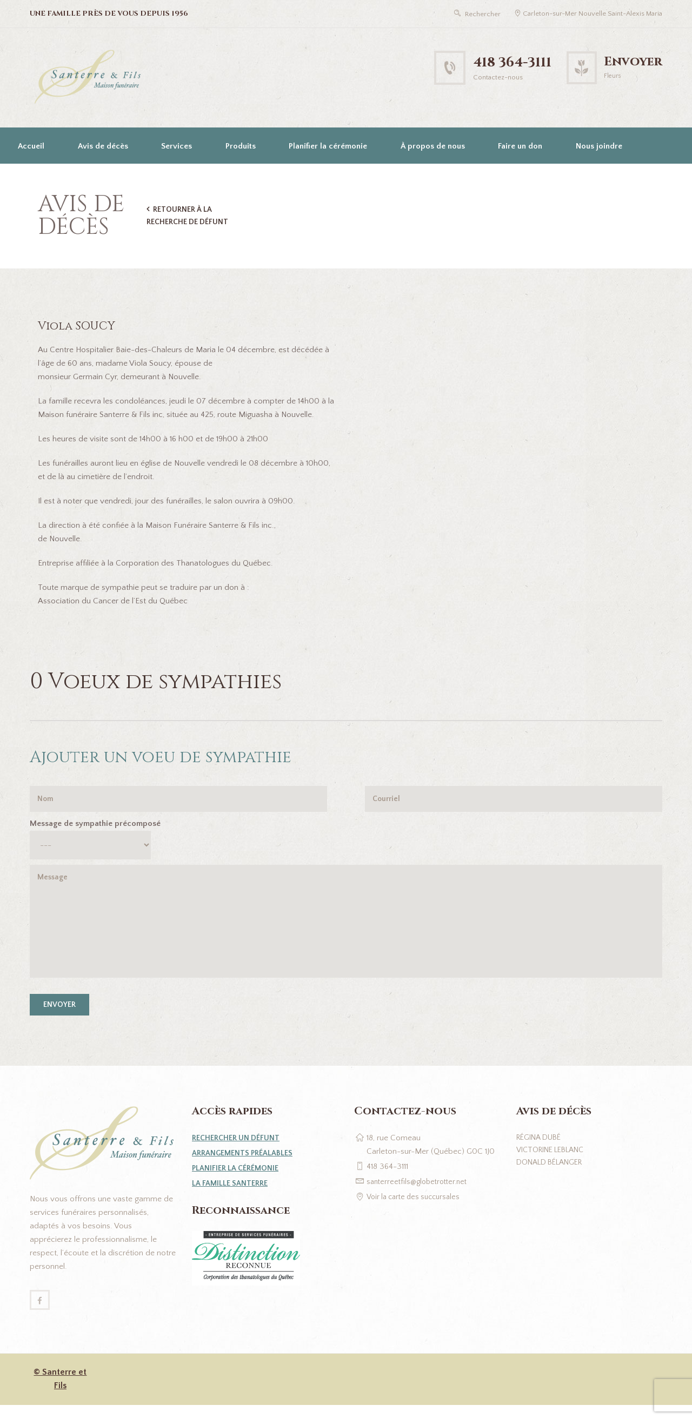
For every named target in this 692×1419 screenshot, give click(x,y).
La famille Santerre (232, 1195)
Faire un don (520, 146)
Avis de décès (103, 146)
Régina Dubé (541, 1149)
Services (176, 146)
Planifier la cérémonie (328, 146)
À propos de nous (433, 146)
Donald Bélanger (553, 1176)
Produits (240, 146)
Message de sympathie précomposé (95, 825)
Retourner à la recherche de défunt (189, 215)
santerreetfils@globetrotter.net (420, 1193)
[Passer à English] (29, 182)
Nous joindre (599, 146)
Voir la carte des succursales (417, 1208)
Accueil (31, 146)
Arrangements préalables (245, 1164)
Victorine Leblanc (555, 1163)
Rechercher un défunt (239, 1149)
